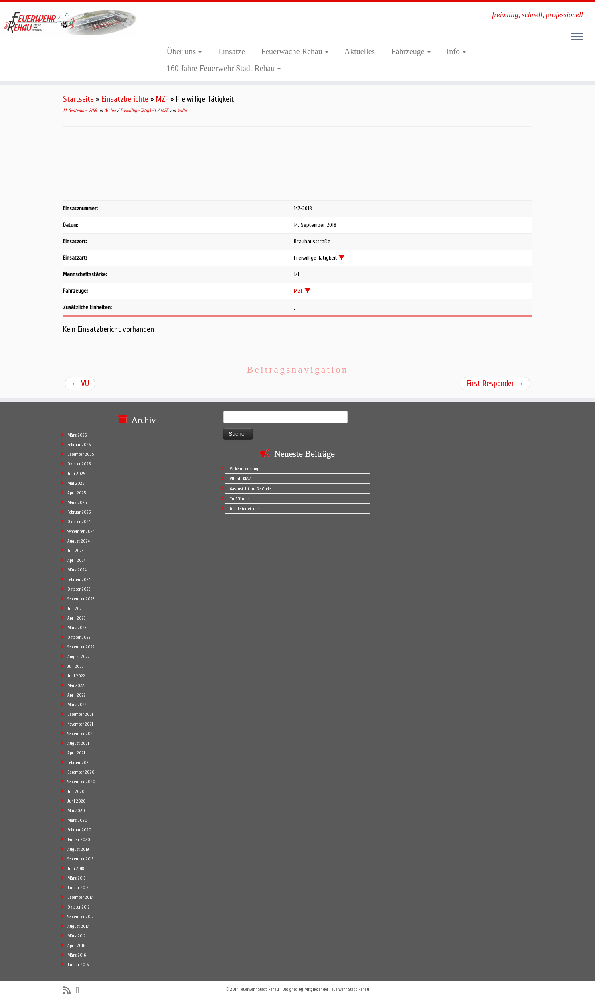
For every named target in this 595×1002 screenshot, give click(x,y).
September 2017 (80, 916)
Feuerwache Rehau (294, 51)
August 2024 (78, 541)
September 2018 (80, 859)
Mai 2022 (75, 685)
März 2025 (77, 502)
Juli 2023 (75, 608)
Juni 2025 (76, 473)
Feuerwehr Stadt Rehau (259, 989)
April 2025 (76, 493)
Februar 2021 (78, 762)
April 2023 (76, 618)
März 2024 (77, 570)
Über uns (184, 51)
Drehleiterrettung (245, 509)
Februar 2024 (79, 579)
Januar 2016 (78, 964)
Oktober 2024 (79, 521)
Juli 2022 (75, 666)
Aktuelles (359, 51)
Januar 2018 (78, 887)
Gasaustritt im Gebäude (250, 489)
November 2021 (80, 724)
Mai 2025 (75, 483)
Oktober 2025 (79, 464)
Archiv (110, 110)
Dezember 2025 (80, 454)
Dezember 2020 (81, 772)
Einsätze (231, 51)
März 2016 (76, 955)
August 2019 (78, 849)
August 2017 (78, 926)
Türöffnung (240, 499)
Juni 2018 (75, 868)
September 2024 (81, 531)
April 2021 (76, 753)
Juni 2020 (76, 801)
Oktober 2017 (78, 907)
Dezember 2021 (80, 714)
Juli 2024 (75, 550)
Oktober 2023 (78, 589)
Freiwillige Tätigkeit (138, 110)
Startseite (78, 99)
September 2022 (81, 647)
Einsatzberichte (124, 99)
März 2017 (76, 936)
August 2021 (78, 743)
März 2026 (77, 435)
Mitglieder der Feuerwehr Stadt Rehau (336, 989)
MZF (162, 99)
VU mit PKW (240, 479)
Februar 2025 (79, 512)
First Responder (495, 383)
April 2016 (76, 945)
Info (456, 51)
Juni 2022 (76, 676)
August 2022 (78, 656)
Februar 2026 (79, 444)
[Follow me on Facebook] (80, 990)
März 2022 (77, 704)
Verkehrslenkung (244, 469)
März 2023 (76, 627)
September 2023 (80, 599)
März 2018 (76, 878)
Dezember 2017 (80, 897)
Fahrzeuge (410, 51)
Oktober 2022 (79, 637)
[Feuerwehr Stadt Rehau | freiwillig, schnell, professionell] (68, 22)
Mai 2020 (76, 810)
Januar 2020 (78, 839)
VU (80, 383)
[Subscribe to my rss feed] (69, 990)
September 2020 (81, 782)
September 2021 (80, 733)
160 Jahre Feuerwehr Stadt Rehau (224, 68)
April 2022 (76, 695)
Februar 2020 (79, 830)
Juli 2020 (76, 791)
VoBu (182, 110)
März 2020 (77, 820)
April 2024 (76, 560)
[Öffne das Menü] (577, 37)
